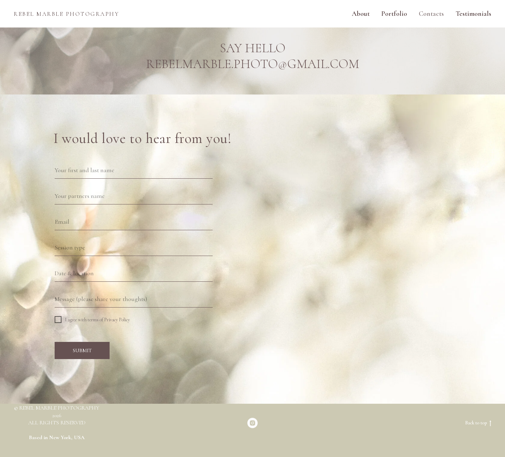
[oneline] (134, 195)
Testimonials (473, 14)
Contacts (431, 14)
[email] (134, 221)
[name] (134, 170)
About (361, 14)
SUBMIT (82, 350)
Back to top (478, 423)
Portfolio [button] (394, 14)
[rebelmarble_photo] (252, 423)
